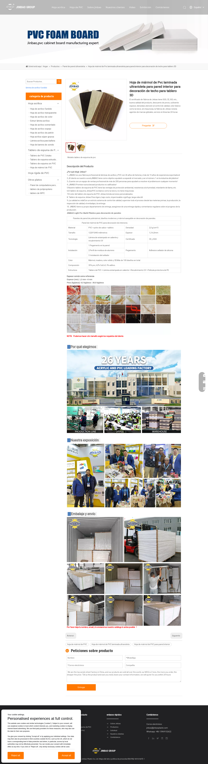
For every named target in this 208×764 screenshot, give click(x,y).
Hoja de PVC (76, 7)
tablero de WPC (37, 193)
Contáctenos (162, 7)
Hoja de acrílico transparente (43, 113)
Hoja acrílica (58, 7)
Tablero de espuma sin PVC (43, 163)
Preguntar (148, 125)
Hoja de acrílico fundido (41, 109)
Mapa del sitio (104, 759)
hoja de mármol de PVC (77, 644)
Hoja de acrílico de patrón (42, 132)
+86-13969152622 (163, 732)
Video (132, 7)
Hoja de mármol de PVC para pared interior (152, 644)
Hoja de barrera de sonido (42, 144)
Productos (114, 727)
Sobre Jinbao (94, 7)
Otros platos (35, 179)
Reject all (15, 755)
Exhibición (145, 7)
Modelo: (71, 157)
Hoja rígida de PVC (38, 173)
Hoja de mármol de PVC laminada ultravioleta (110, 644)
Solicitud (113, 730)
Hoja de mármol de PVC (41, 167)
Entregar (81, 687)
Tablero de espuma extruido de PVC (45, 159)
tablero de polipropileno (41, 189)
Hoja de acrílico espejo (40, 129)
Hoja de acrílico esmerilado (42, 125)
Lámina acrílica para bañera (42, 140)
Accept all (66, 755)
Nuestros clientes (115, 7)
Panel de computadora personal (45, 185)
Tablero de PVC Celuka (40, 155)
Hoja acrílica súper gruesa (42, 136)
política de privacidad (119, 759)
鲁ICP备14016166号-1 (136, 759)
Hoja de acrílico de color (41, 117)
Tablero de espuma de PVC (43, 150)
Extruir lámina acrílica (39, 121)
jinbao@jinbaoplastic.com (157, 728)
